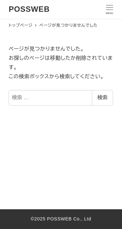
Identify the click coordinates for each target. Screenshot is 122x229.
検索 (102, 97)
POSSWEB (29, 9)
